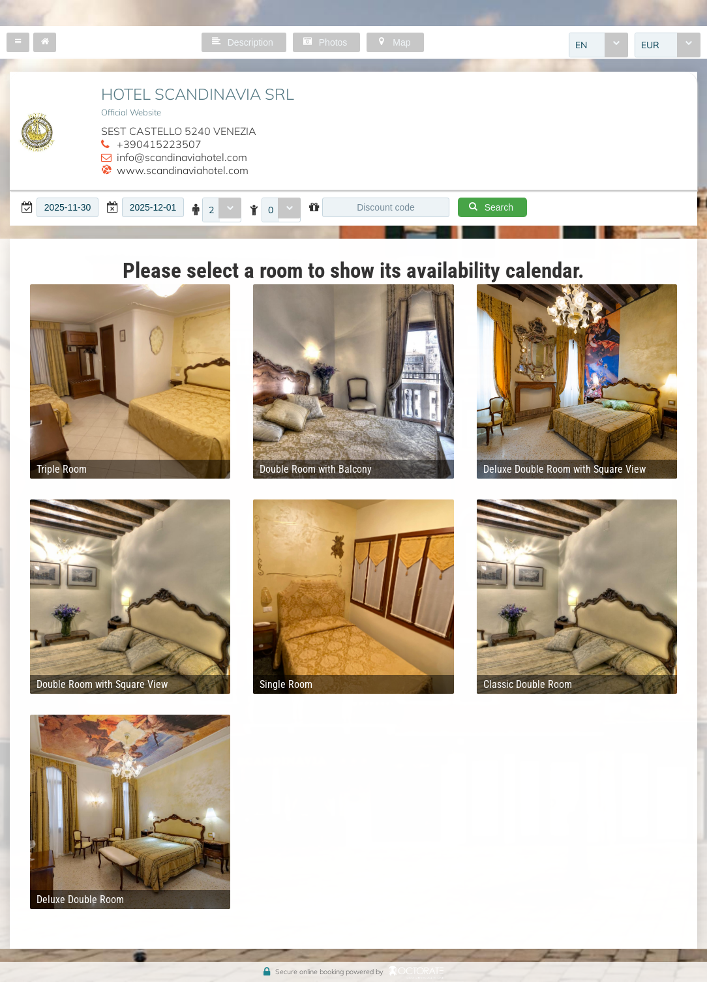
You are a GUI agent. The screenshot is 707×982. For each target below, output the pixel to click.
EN (581, 45)
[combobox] (598, 45)
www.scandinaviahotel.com (182, 170)
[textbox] (67, 207)
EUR (650, 45)
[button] (18, 42)
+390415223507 (159, 144)
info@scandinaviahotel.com (182, 157)
